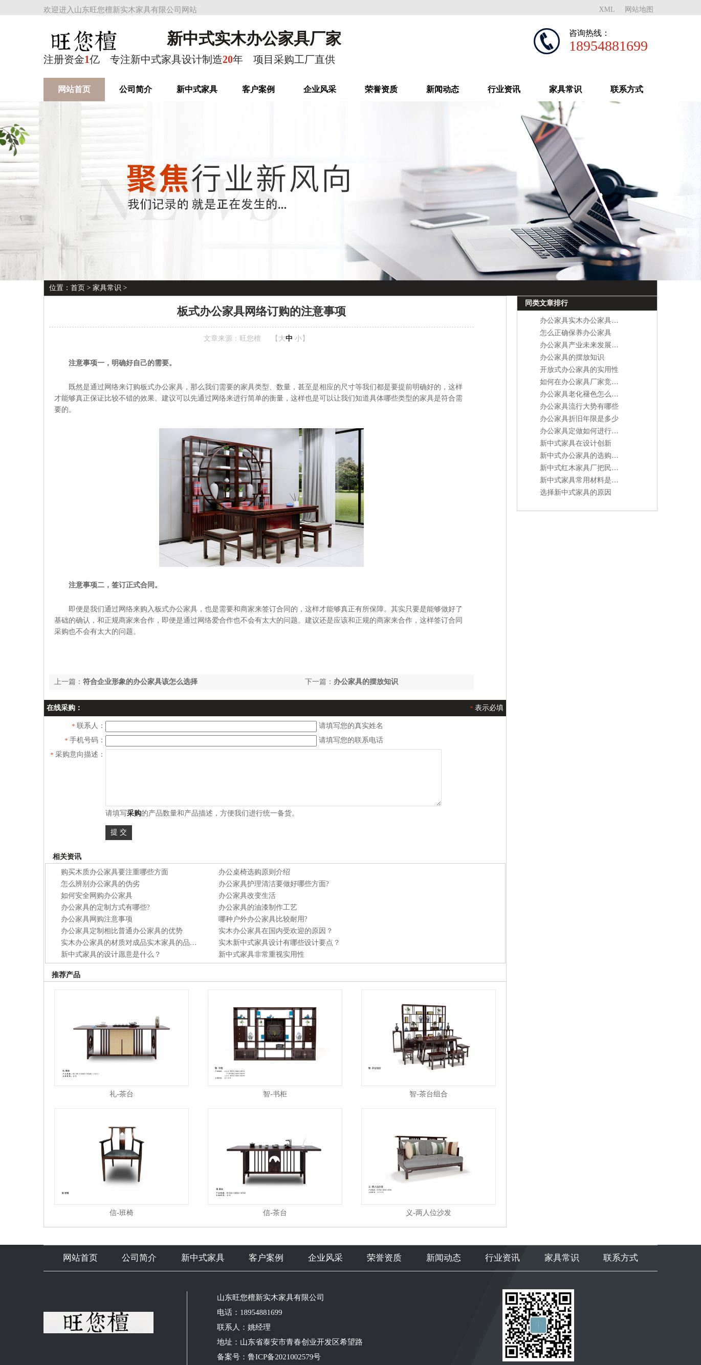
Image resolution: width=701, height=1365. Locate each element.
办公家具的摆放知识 (366, 682)
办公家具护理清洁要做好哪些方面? (273, 884)
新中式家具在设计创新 (575, 443)
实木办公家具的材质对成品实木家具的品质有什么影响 (147, 942)
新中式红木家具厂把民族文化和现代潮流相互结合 (618, 468)
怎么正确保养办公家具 (575, 333)
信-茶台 (275, 1213)
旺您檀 (250, 338)
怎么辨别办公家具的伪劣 (100, 884)
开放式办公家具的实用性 (579, 369)
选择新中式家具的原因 (575, 492)
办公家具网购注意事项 (97, 919)
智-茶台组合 (428, 1094)
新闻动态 (442, 89)
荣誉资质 (381, 89)
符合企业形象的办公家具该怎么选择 (140, 682)
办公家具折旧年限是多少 (579, 419)
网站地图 (639, 9)
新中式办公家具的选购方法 (583, 455)
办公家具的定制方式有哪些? (105, 907)
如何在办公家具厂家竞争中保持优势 (597, 382)
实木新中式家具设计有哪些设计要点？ (279, 942)
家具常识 (565, 89)
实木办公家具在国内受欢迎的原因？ (275, 931)
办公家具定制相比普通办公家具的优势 (122, 931)
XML (607, 9)
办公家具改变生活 (247, 895)
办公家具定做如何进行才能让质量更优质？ (608, 431)
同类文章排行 (546, 303)
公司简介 (135, 89)
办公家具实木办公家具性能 (583, 320)
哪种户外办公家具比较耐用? (263, 919)
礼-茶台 (121, 1094)
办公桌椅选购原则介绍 (254, 872)
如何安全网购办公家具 (97, 895)
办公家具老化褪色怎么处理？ (586, 394)
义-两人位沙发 (428, 1213)
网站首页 (74, 89)
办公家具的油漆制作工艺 (257, 907)
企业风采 (319, 89)
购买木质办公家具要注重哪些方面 (114, 872)
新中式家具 (197, 89)
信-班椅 (121, 1213)
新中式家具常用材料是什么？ (586, 480)
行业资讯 (504, 89)
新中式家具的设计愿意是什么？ (111, 954)
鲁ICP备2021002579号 (284, 1357)
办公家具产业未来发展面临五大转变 (597, 345)
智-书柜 (275, 1094)
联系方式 (626, 89)
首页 (78, 288)
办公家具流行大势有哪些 (579, 406)
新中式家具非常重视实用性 (261, 954)
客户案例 (258, 89)
